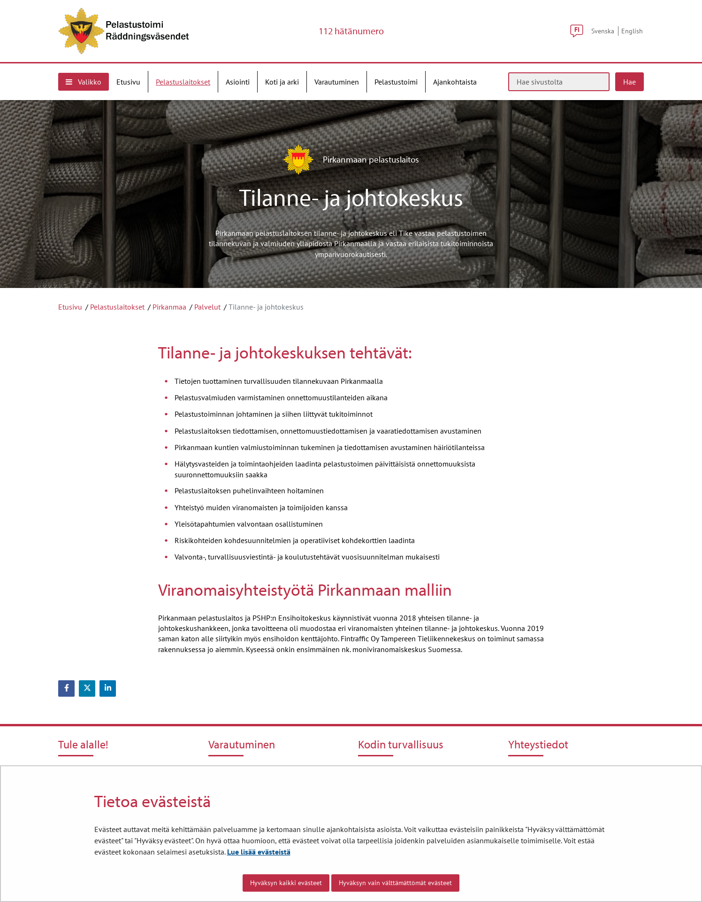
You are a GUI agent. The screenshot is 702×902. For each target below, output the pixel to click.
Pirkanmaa (169, 306)
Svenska (602, 30)
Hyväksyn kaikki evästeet (286, 883)
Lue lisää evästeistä (258, 851)
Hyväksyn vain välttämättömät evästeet (395, 883)
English (632, 30)
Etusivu (70, 306)
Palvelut (207, 306)
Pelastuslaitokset (117, 306)
